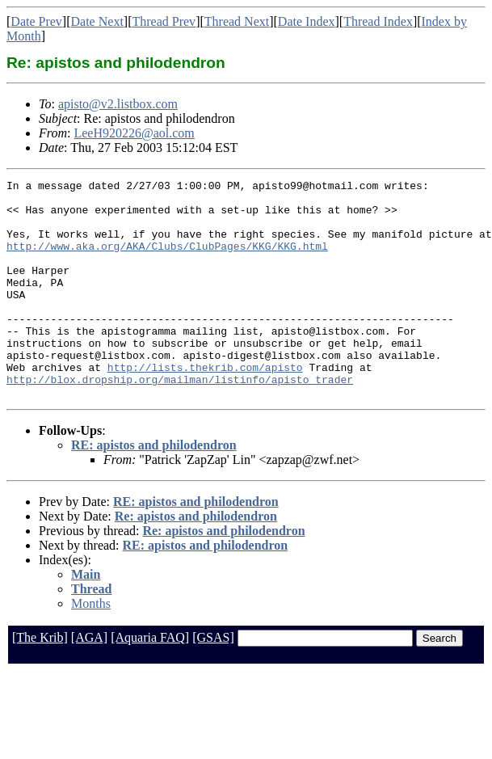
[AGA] (89, 681)
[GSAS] (213, 681)
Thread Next (236, 21)
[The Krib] (40, 681)
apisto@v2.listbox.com (118, 104)
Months (91, 647)
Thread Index (378, 21)
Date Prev (36, 21)
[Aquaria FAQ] (150, 681)
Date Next (97, 21)
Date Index (306, 21)
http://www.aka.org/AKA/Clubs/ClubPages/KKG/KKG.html (167, 260)
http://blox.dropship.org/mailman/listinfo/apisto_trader (179, 420)
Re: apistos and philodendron (196, 560)
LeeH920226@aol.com (134, 133)
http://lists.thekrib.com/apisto (205, 405)
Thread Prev (164, 21)
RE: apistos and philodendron (154, 488)
